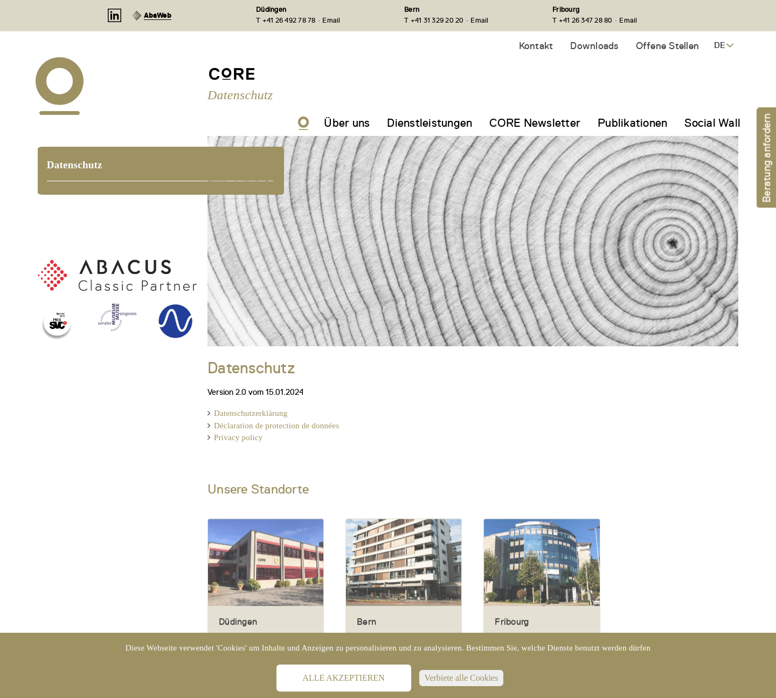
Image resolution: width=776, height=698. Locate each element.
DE (719, 45)
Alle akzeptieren (343, 677)
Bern (411, 9)
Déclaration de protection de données (276, 425)
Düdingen (271, 9)
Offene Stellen (667, 45)
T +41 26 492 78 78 (286, 20)
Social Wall (712, 123)
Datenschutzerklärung (251, 413)
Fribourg (565, 9)
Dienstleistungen (429, 123)
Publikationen (632, 123)
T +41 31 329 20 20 (434, 20)
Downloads (594, 45)
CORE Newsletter (534, 123)
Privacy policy (238, 437)
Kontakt (536, 45)
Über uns (347, 123)
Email (331, 20)
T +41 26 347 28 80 (582, 20)
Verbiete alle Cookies (461, 677)
